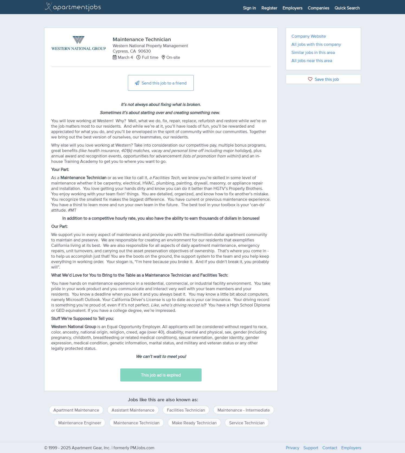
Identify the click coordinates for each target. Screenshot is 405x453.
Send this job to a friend (161, 82)
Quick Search (347, 7)
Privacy (292, 447)
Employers (292, 7)
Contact (329, 447)
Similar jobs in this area (313, 52)
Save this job (323, 79)
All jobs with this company (316, 44)
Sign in (249, 7)
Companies (318, 7)
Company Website (308, 36)
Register (269, 7)
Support (310, 447)
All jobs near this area (311, 60)
